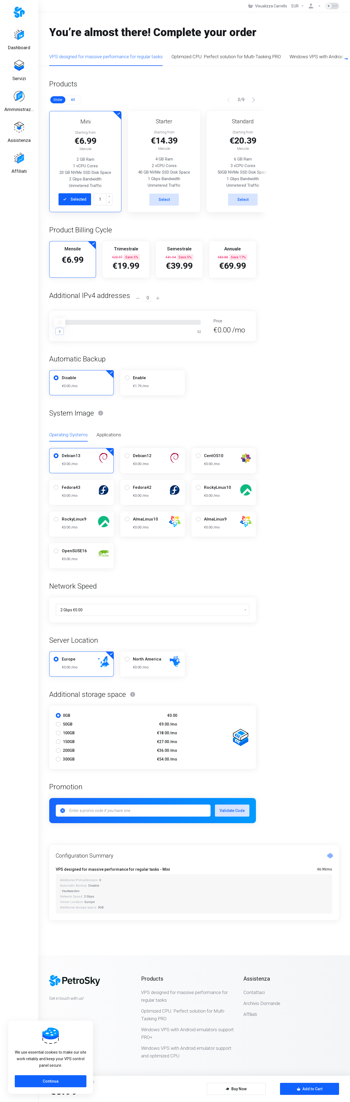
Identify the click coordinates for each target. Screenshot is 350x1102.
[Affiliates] (19, 163)
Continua (51, 1081)
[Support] (19, 132)
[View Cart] (267, 6)
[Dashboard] (19, 40)
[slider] (59, 322)
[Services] (19, 70)
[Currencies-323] (297, 6)
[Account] (314, 6)
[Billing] (19, 101)
